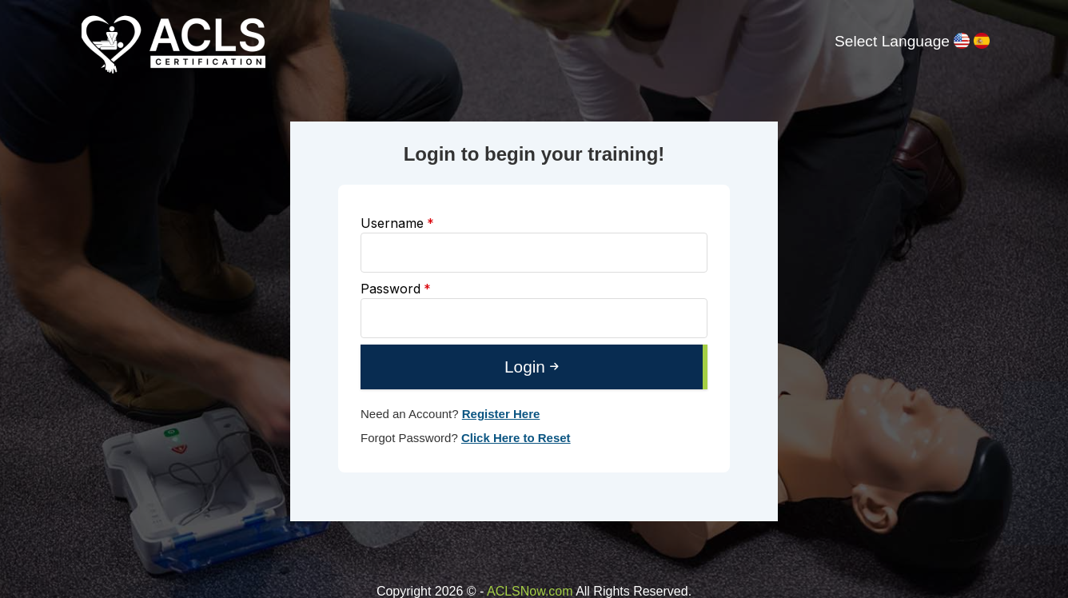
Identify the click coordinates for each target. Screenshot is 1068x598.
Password (396, 289)
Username (397, 223)
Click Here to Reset (516, 438)
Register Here (501, 414)
